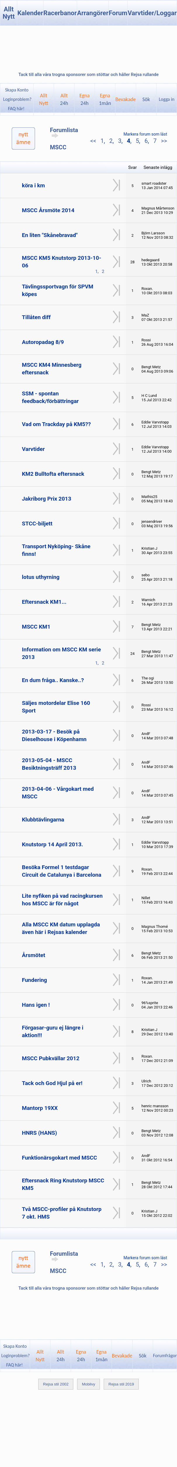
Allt (64, 99)
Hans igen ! (36, 1004)
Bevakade (125, 99)
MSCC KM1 (36, 626)
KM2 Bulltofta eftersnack (53, 473)
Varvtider (33, 449)
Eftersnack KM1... (44, 601)
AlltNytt (43, 99)
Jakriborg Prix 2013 (46, 498)
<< (94, 140)
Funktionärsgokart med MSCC (59, 1157)
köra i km (33, 185)
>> (163, 140)
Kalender (30, 13)
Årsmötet (33, 955)
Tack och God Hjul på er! (52, 1083)
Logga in (166, 99)
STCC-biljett (37, 523)
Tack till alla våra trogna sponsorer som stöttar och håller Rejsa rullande (88, 74)
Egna (84, 99)
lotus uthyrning (41, 577)
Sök (146, 99)
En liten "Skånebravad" (50, 235)
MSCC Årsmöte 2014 (48, 210)
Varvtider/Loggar (152, 13)
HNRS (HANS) (39, 1132)
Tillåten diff (36, 317)
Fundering (34, 980)
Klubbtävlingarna (43, 819)
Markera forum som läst (145, 134)
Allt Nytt (9, 13)
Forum (118, 13)
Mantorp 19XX (40, 1108)
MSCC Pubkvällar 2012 (50, 1058)
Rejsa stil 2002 (55, 1384)
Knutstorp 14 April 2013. (52, 844)
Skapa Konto (16, 90)
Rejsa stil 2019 (121, 1384)
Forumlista (64, 132)
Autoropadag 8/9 (43, 342)
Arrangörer (92, 13)
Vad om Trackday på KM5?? (56, 424)
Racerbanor (60, 13)
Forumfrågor (165, 1355)
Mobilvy (88, 1384)
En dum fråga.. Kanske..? (53, 680)
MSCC (58, 147)
